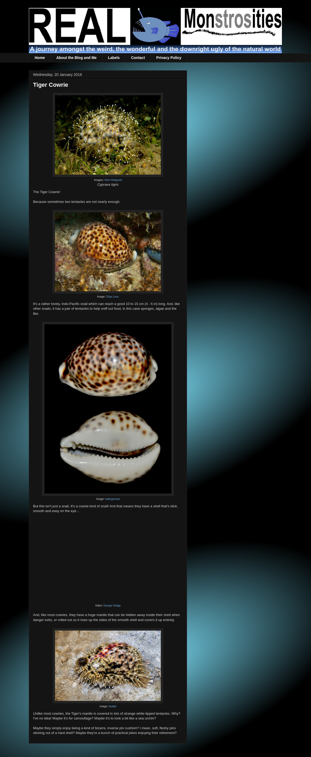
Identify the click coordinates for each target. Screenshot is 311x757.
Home (40, 58)
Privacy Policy (168, 58)
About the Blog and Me (76, 58)
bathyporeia (112, 499)
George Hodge (112, 605)
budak (112, 706)
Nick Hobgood (113, 180)
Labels (114, 58)
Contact (138, 58)
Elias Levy (112, 296)
